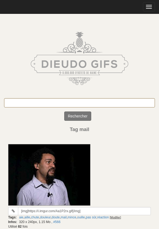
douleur (45, 217)
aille (27, 217)
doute (55, 217)
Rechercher (77, 116)
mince (72, 217)
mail (64, 217)
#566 (56, 222)
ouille (81, 217)
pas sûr (91, 217)
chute (35, 217)
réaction (103, 217)
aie (21, 217)
